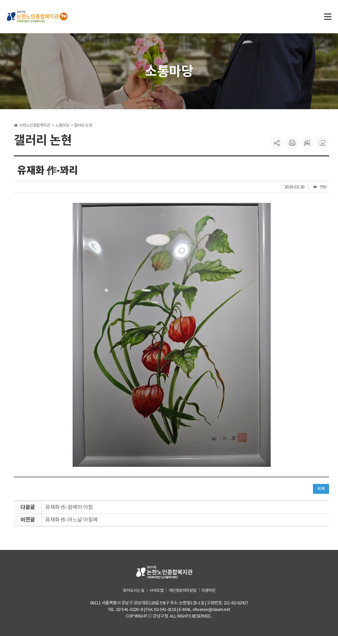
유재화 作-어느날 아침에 (71, 519)
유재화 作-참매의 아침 (69, 507)
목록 (321, 489)
